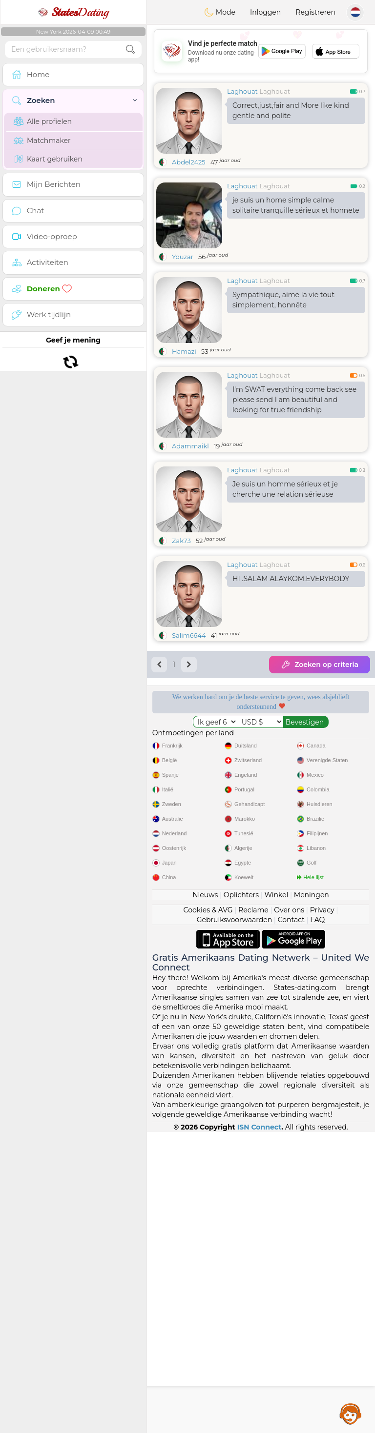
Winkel (276, 1195)
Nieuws (205, 1195)
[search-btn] (130, 49)
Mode (219, 12)
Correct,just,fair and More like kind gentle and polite (290, 110)
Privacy (322, 1211)
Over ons (289, 1211)
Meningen (311, 1195)
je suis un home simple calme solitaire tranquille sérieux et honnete (295, 205)
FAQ (317, 1220)
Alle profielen (43, 121)
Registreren (315, 12)
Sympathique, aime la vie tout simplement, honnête (283, 299)
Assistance (350, 1413)
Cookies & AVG (208, 1211)
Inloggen (265, 12)
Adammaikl (190, 446)
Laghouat (242, 91)
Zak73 (181, 541)
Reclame (253, 1211)
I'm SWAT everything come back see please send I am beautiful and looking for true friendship (294, 399)
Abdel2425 (189, 162)
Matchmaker (42, 140)
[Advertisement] (261, 51)
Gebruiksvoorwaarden (234, 1220)
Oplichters (241, 1195)
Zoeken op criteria (319, 664)
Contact (291, 1220)
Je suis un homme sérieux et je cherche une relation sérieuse (285, 489)
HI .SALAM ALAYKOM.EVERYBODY (290, 578)
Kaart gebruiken (48, 159)
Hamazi (184, 351)
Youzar (182, 257)
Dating (73, 12)
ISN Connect (259, 1428)
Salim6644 (189, 635)
